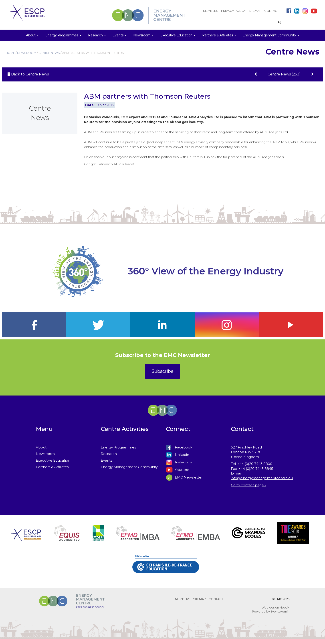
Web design (270, 607)
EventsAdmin (279, 611)
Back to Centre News (28, 74)
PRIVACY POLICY (233, 10)
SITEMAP (255, 10)
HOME (10, 53)
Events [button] (120, 35)
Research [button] (97, 35)
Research (109, 454)
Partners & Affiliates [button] (219, 35)
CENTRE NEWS (49, 53)
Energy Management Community (129, 467)
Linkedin (177, 454)
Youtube (177, 470)
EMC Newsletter (184, 477)
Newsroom (45, 454)
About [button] (32, 35)
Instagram (179, 462)
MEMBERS (210, 10)
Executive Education (53, 460)
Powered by (261, 611)
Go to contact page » (248, 485)
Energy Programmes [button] (63, 35)
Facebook (179, 447)
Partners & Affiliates (52, 467)
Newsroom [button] (143, 35)
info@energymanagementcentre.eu (262, 478)
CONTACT (271, 10)
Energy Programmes (118, 447)
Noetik (284, 607)
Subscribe (162, 371)
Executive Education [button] (178, 35)
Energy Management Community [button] (271, 35)
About (41, 447)
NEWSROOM (26, 53)
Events (106, 460)
